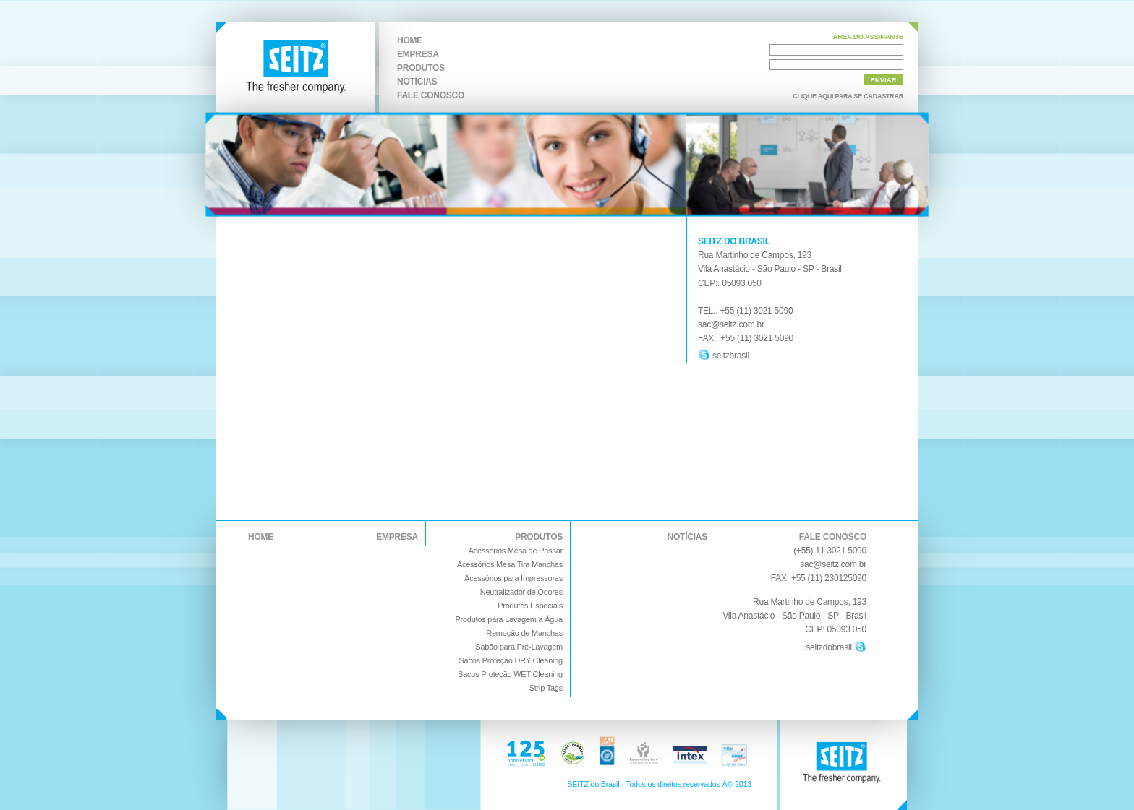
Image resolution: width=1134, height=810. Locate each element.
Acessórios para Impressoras (513, 578)
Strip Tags (546, 688)
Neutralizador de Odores (521, 591)
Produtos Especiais (530, 605)
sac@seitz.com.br (833, 564)
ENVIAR (883, 80)
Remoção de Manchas (524, 633)
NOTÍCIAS (417, 82)
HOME (409, 40)
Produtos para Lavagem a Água (509, 619)
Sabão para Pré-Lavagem (519, 646)
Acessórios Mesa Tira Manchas (510, 564)
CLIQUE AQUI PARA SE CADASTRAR (848, 96)
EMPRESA (418, 54)
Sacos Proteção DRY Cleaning (511, 660)
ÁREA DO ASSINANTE (867, 36)
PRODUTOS (421, 68)
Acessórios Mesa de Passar (516, 550)
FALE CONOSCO (430, 95)
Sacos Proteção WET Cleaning (510, 674)
